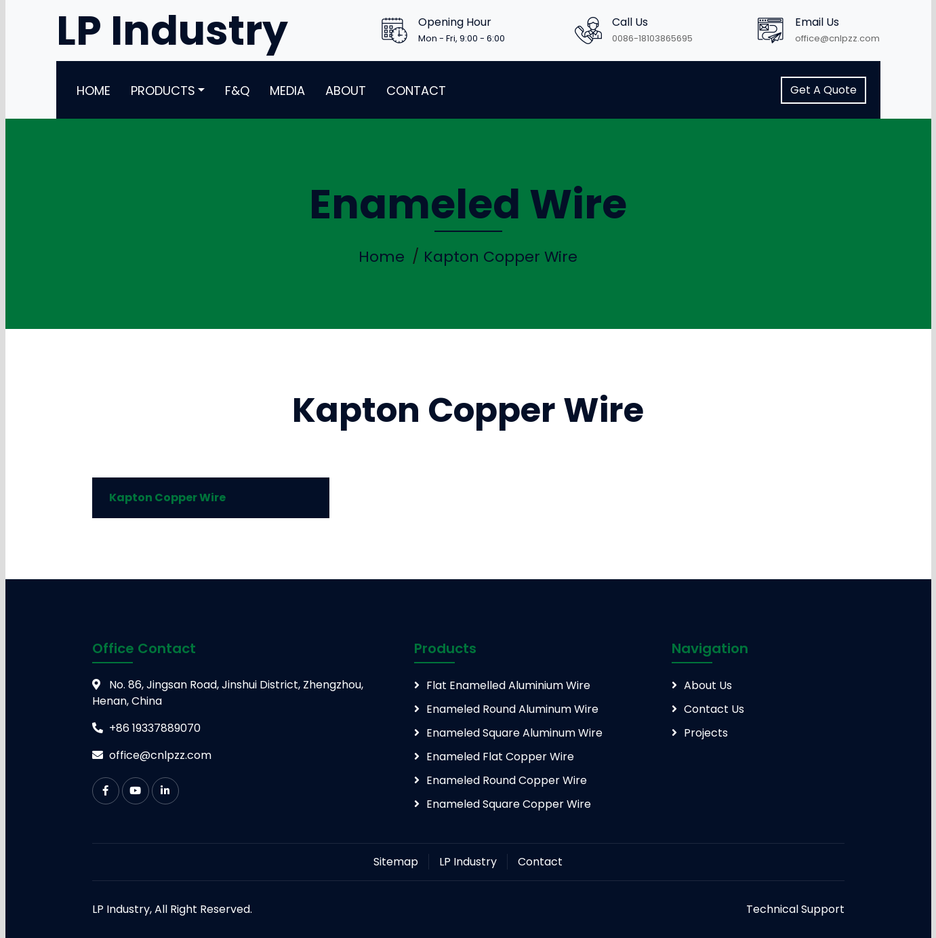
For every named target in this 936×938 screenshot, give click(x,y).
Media (287, 90)
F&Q (237, 90)
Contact (416, 90)
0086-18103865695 (652, 38)
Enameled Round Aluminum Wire (512, 709)
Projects (706, 733)
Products (163, 90)
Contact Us (714, 709)
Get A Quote (823, 90)
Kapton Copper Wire (500, 256)
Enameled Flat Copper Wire (500, 756)
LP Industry (468, 861)
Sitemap (395, 861)
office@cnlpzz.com (837, 38)
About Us (708, 685)
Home (93, 90)
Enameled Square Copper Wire (508, 804)
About (345, 90)
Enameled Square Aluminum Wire (514, 733)
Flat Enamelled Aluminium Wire (508, 685)
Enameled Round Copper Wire (506, 780)
